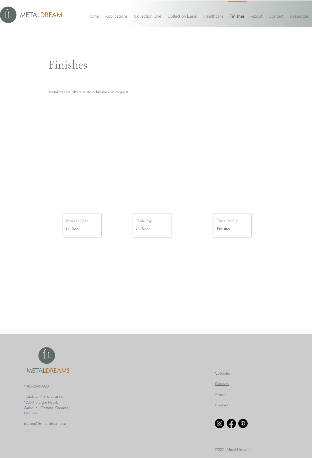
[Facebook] (231, 423)
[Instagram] (219, 423)
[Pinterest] (243, 423)
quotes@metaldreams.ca (45, 423)
